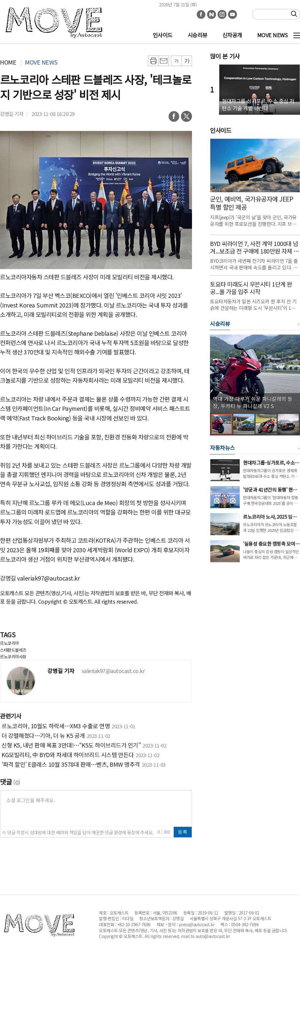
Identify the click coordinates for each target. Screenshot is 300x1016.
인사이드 (162, 35)
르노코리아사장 (13, 657)
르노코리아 (9, 643)
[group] (255, 374)
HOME (8, 62)
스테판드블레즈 (13, 650)
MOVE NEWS (272, 35)
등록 (183, 831)
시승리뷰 (197, 35)
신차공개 (232, 35)
